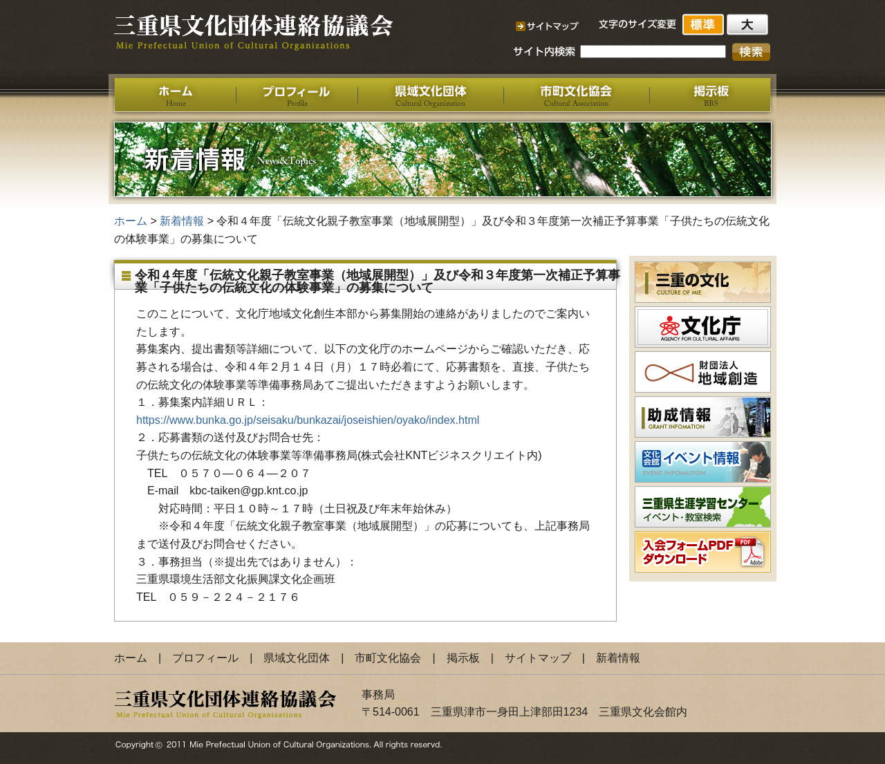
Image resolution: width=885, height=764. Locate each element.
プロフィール (205, 658)
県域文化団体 (296, 658)
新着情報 (182, 221)
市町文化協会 (388, 658)
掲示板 (463, 658)
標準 (704, 24)
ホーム (130, 221)
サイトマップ (538, 658)
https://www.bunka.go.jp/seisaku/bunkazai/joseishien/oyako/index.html (307, 420)
